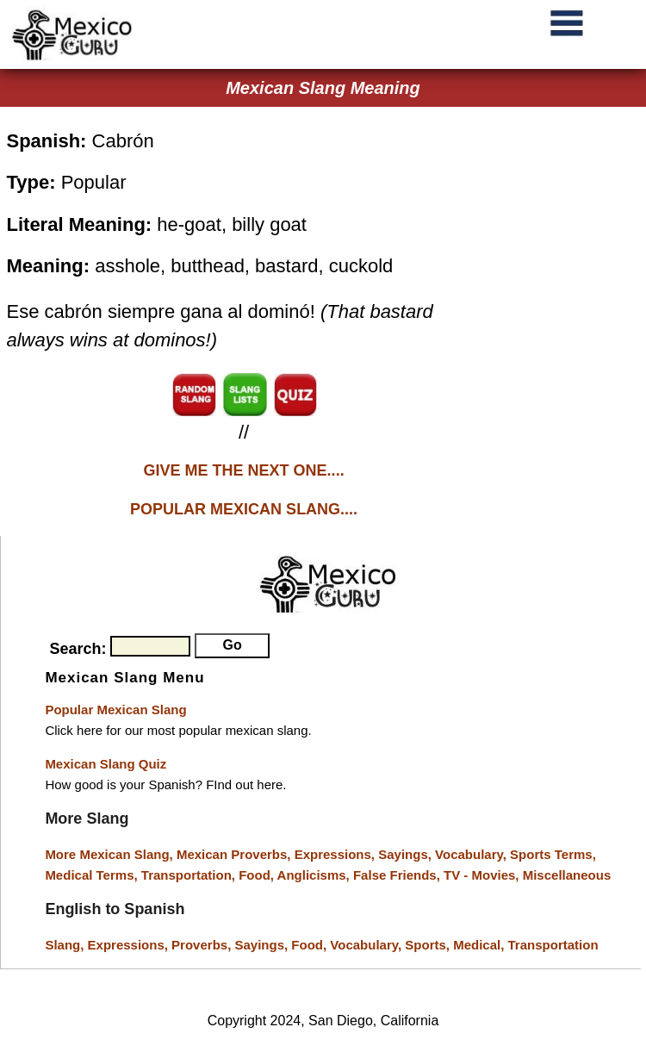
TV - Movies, (483, 875)
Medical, (480, 944)
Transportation (553, 944)
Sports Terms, (553, 854)
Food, (257, 875)
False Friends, (398, 875)
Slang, (66, 944)
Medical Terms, (92, 875)
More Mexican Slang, (111, 854)
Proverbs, (202, 944)
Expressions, (335, 854)
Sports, (429, 944)
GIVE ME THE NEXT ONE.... (244, 470)
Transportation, (190, 875)
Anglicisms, (315, 875)
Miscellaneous (567, 875)
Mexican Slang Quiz (105, 763)
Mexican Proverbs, (234, 854)
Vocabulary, (472, 854)
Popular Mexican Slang (115, 709)
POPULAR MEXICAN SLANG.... (243, 509)
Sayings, (406, 854)
